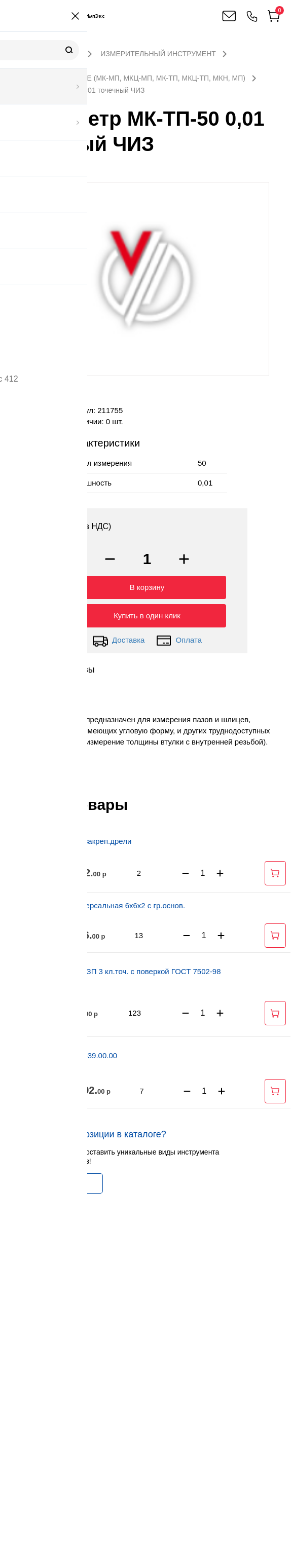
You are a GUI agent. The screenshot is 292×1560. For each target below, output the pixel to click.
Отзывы (78, 667)
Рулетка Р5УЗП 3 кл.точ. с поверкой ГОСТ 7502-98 (131, 968)
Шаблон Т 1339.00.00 (79, 1053)
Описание (30, 667)
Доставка (118, 638)
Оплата (179, 638)
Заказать (52, 1181)
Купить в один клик (147, 613)
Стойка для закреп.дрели (86, 838)
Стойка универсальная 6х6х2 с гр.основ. (113, 903)
